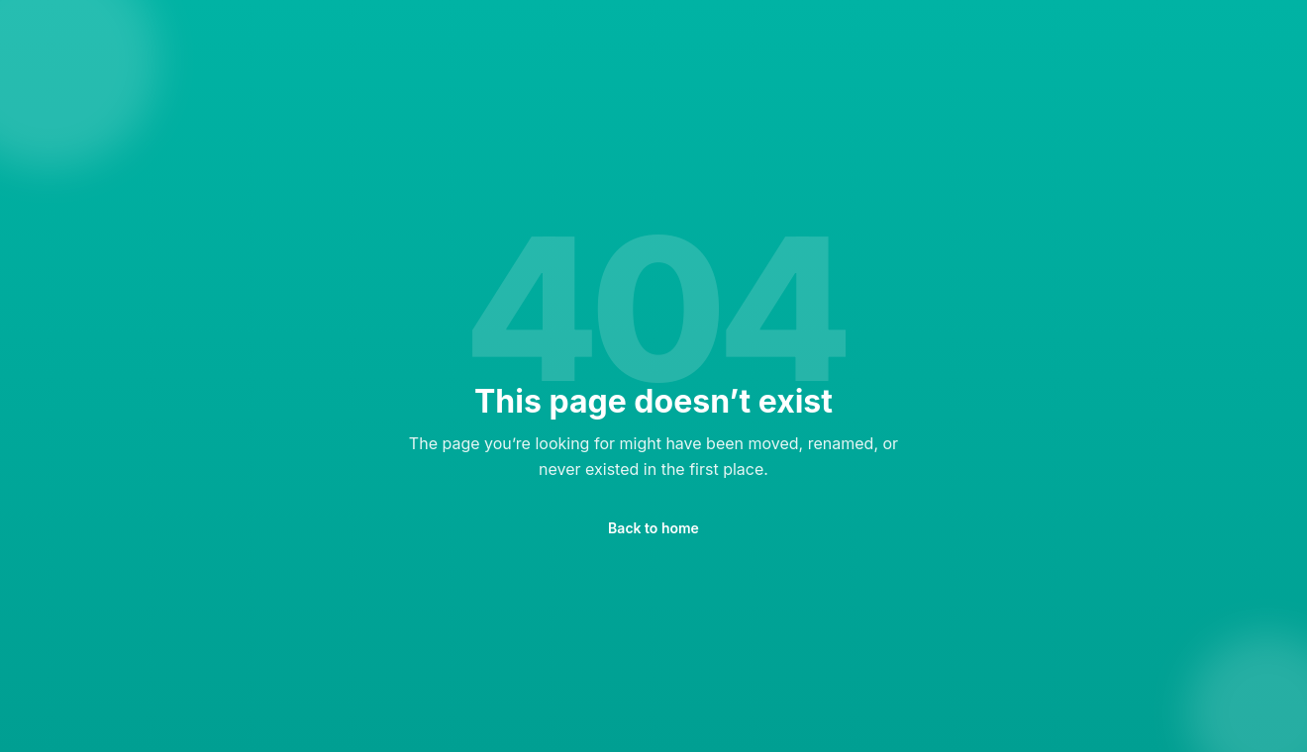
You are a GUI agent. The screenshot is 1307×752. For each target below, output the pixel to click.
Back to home (653, 527)
